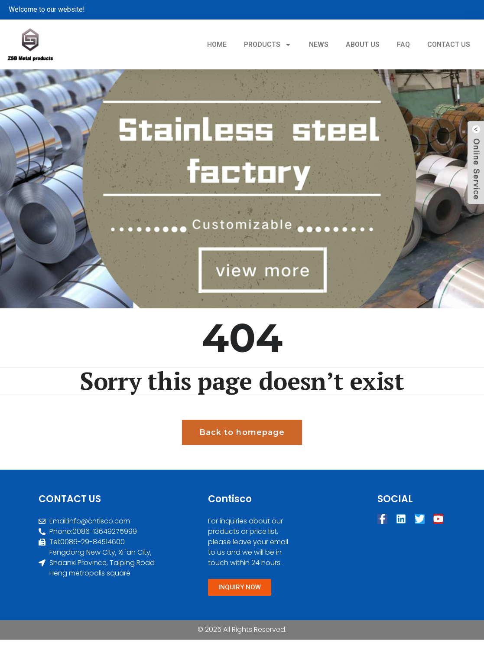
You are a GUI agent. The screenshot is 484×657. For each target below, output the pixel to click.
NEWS (318, 44)
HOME (217, 44)
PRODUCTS (268, 44)
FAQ (403, 44)
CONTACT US (448, 44)
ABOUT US (363, 44)
